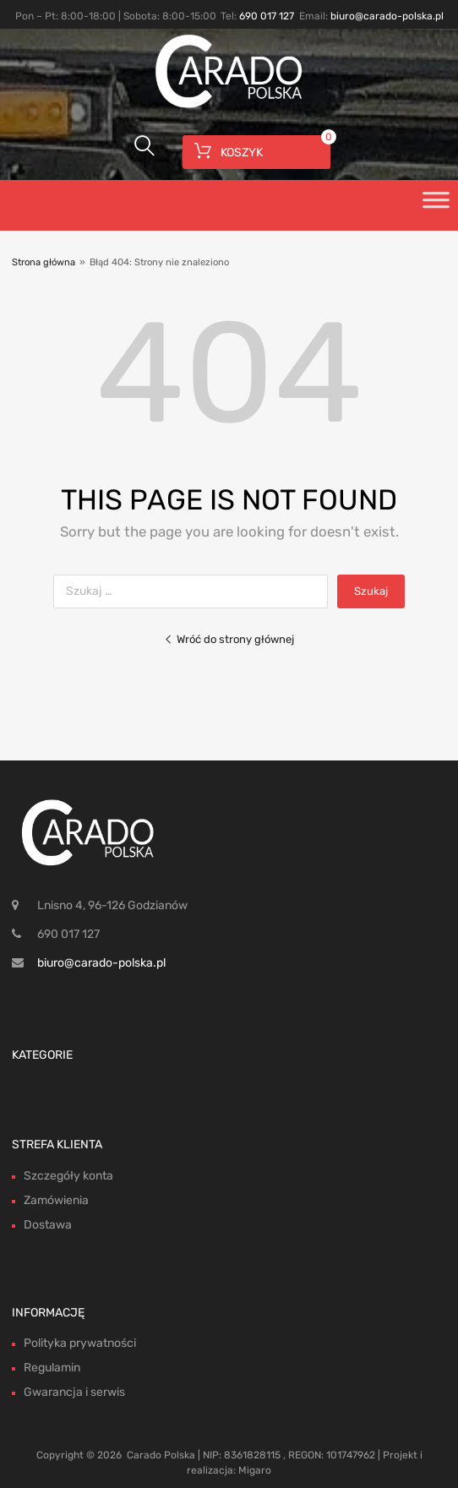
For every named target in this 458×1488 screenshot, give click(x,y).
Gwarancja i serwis (74, 1392)
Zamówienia (56, 1200)
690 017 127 (266, 16)
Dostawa (48, 1225)
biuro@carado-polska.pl (387, 16)
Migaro (254, 1470)
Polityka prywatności (80, 1343)
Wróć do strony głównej (229, 639)
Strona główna (43, 262)
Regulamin (52, 1367)
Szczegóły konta (68, 1176)
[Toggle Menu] (436, 205)
